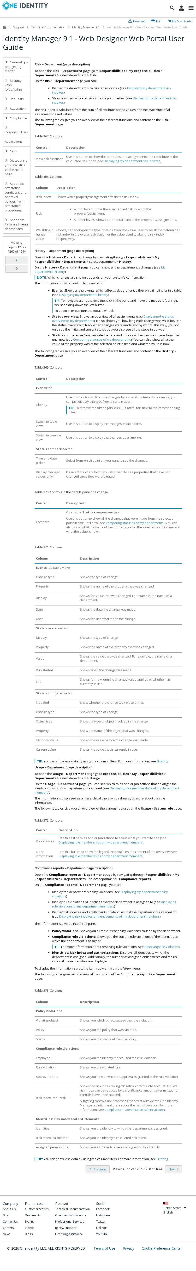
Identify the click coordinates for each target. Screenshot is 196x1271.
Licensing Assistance (69, 1234)
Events (29, 1222)
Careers (8, 1228)
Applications (14, 141)
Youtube (102, 1234)
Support (18, 27)
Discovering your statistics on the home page (16, 167)
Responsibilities (16, 130)
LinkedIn (101, 1228)
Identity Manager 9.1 (86, 27)
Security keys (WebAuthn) (13, 85)
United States (175, 1208)
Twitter (101, 1222)
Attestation (15, 108)
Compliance (16, 118)
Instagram (103, 1215)
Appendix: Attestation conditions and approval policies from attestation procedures (15, 196)
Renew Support (65, 1228)
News (6, 1234)
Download (139, 21)
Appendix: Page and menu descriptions (16, 224)
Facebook (103, 1209)
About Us (9, 1209)
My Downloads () (182, 21)
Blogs (29, 1234)
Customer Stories (36, 1209)
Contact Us (10, 1222)
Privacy (129, 1248)
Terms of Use (105, 1248)
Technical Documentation (48, 27)
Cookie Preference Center (162, 1248)
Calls (11, 151)
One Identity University (70, 1215)
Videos (29, 1228)
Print (159, 21)
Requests (14, 99)
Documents (33, 1215)
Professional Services (69, 1222)
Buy (5, 1215)
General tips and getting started (16, 66)
